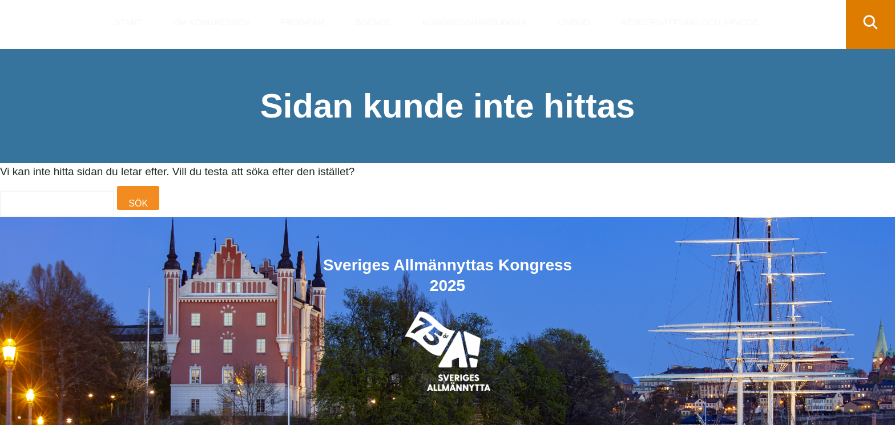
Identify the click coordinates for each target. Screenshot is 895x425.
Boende (374, 22)
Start (128, 22)
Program (302, 22)
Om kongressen (211, 22)
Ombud (574, 22)
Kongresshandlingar (474, 22)
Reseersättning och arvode (690, 22)
